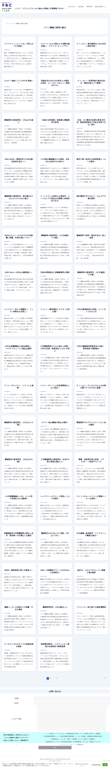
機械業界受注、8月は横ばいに (55, 607)
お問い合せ (71, 6)
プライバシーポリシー (69, 744)
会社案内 (81, 6)
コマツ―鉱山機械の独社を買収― (55, 422)
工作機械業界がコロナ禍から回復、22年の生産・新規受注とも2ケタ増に (55, 348)
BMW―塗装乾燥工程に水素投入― (19, 570)
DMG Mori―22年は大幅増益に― (18, 272)
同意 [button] (105, 764)
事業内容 (89, 6)
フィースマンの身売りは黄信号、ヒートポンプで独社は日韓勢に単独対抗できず (55, 198)
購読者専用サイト (101, 6)
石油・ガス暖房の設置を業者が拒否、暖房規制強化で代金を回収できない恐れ (91, 122)
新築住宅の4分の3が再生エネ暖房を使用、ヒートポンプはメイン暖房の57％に (55, 83)
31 (56, 678)
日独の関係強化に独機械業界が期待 (55, 272)
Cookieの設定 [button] (96, 764)
